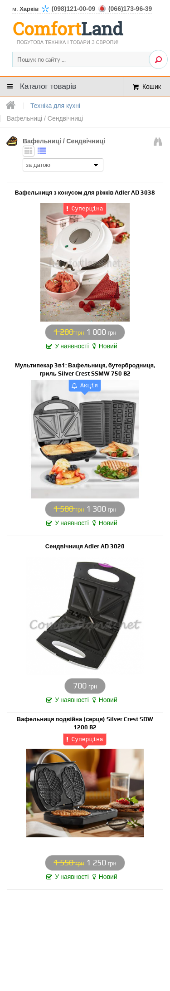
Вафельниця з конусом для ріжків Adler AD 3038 (85, 192)
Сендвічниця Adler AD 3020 (85, 545)
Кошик (151, 86)
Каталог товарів (48, 86)
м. (82, 8)
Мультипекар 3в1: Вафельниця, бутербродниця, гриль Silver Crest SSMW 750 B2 (85, 368)
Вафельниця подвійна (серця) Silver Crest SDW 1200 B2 (85, 722)
